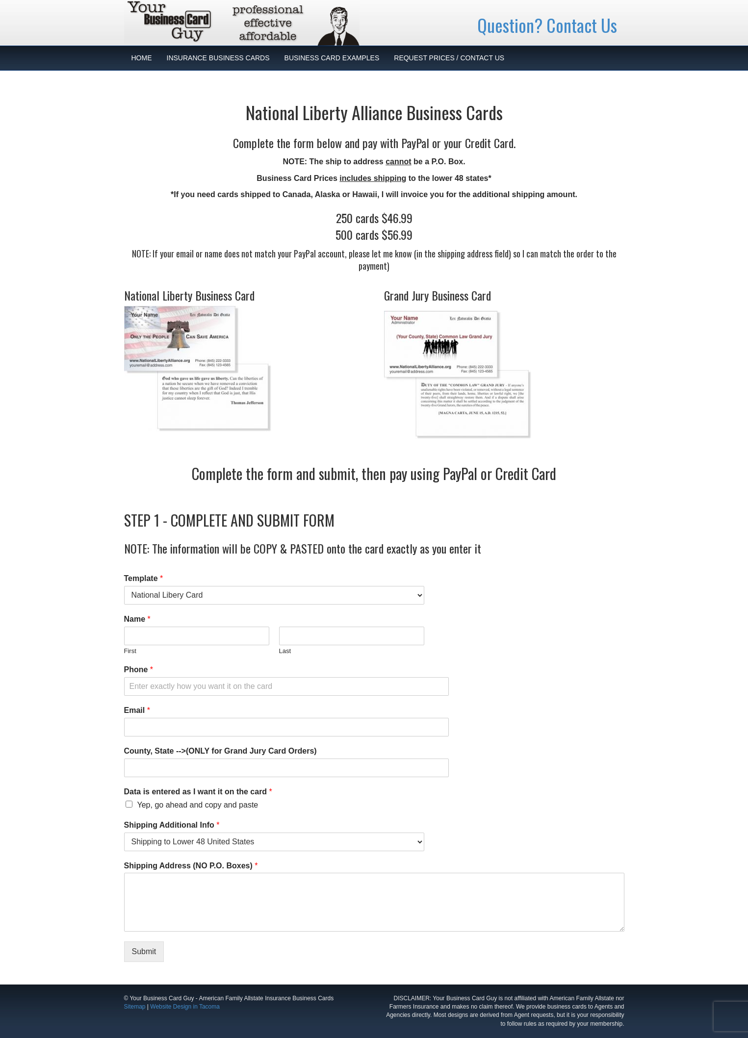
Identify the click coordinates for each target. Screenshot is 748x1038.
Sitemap (135, 1006)
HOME (141, 58)
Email (137, 710)
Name (137, 619)
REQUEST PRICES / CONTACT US (449, 58)
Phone (139, 669)
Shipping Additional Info (172, 825)
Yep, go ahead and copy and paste (197, 805)
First (130, 651)
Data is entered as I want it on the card (198, 791)
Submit (144, 951)
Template (143, 578)
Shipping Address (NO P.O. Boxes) (191, 865)
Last (285, 651)
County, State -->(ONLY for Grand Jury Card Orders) (220, 751)
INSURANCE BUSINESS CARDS (218, 58)
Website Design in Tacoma (185, 1006)
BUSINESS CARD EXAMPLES (332, 58)
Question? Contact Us (547, 25)
